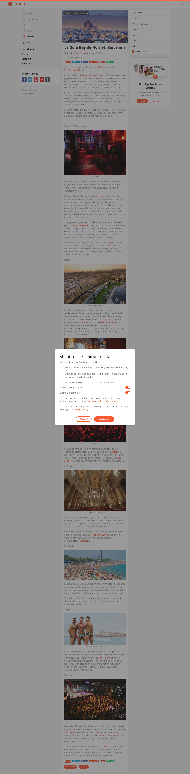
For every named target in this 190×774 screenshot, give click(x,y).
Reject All (84, 419)
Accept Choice (104, 419)
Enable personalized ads (72, 387)
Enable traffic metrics (70, 392)
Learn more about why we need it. (104, 401)
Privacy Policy (81, 409)
